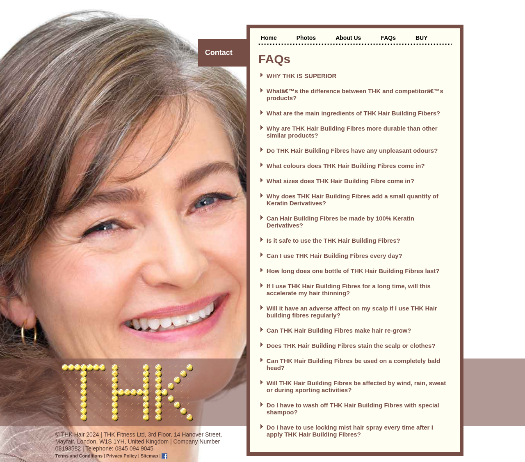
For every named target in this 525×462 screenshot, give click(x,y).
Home (269, 37)
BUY (421, 37)
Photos (306, 37)
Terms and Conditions (79, 455)
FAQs (388, 37)
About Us (348, 37)
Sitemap (149, 455)
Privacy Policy (121, 455)
